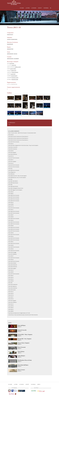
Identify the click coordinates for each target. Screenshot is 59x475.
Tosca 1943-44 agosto (12, 268)
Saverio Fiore (13, 74)
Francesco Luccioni (15, 77)
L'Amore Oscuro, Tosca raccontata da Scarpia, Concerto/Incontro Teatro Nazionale (23, 314)
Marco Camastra (15, 72)
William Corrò (13, 70)
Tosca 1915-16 (10, 298)
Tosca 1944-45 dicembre (12, 264)
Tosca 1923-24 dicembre (12, 288)
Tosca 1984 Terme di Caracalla (13, 198)
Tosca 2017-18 (10, 156)
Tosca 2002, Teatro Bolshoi (13, 181)
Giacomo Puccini (10, 34)
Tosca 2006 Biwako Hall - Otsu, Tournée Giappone (17, 177)
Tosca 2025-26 (10, 134)
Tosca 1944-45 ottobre (12, 263)
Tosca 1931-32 (10, 279)
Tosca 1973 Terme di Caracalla (13, 207)
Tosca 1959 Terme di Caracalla (13, 227)
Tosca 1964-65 (10, 216)
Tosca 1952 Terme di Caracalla (13, 239)
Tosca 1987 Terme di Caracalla (13, 197)
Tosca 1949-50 (10, 245)
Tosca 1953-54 (10, 236)
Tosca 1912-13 (10, 304)
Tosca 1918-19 (10, 293)
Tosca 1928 (10, 282)
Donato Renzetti (10, 44)
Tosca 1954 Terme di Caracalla (13, 234)
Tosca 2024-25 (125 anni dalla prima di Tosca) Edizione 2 (18, 138)
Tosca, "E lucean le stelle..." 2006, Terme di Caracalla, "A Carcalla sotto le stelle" (22, 132)
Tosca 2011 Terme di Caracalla (13, 166)
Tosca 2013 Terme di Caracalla (13, 165)
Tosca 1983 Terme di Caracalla (13, 200)
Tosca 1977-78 (10, 206)
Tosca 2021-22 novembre (12, 147)
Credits (38, 384)
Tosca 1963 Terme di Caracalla (13, 218)
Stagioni (19, 326)
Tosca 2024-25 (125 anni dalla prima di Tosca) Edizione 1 (18, 140)
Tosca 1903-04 (10, 307)
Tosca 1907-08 (10, 305)
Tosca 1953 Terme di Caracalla (13, 238)
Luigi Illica (9, 39)
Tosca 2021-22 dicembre (12, 149)
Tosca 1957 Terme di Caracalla (13, 231)
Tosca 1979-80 (10, 204)
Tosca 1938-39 (10, 272)
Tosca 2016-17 (10, 159)
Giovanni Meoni (13, 68)
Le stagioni (33, 7)
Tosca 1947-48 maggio (12, 252)
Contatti (40, 7)
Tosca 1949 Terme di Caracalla (13, 247)
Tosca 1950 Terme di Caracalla (13, 243)
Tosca (9, 124)
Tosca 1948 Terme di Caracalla (13, 250)
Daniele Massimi (14, 75)
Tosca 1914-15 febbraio (12, 302)
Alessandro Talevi (10, 48)
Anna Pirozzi (12, 63)
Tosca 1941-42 (10, 270)
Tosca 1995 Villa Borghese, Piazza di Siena (15, 188)
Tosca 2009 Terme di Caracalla (13, 170)
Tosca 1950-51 (10, 241)
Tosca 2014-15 (10, 163)
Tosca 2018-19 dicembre (12, 154)
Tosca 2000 (10, 184)
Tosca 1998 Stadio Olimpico (13, 186)
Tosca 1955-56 (10, 232)
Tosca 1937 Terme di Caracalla (13, 273)
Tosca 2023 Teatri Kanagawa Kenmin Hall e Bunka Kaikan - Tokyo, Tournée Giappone (23, 145)
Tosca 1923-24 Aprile (12, 289)
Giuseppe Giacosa (14, 39)
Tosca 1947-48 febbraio (12, 254)
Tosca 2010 (10, 168)
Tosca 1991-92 (10, 191)
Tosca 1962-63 (10, 220)
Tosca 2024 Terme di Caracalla (13, 141)
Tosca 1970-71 (10, 209)
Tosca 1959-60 (10, 225)
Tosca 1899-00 (10, 311)
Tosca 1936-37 (10, 275)
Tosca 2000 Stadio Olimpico (13, 182)
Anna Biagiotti (16, 58)
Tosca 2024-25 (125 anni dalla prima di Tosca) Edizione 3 (18, 136)
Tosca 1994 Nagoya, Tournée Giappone (15, 190)
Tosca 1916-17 (10, 297)
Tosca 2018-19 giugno (12, 152)
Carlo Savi (15, 53)
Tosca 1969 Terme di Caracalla (13, 211)
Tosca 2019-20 (10, 150)
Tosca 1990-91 (10, 193)
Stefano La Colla (18, 66)
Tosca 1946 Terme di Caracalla (13, 257)
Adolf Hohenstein (10, 53)
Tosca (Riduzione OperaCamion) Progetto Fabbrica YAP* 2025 (19, 313)
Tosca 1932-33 (10, 277)
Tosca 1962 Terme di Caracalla (13, 222)
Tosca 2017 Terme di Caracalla (13, 157)
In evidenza (46, 7)
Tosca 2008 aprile (11, 173)
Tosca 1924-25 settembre (12, 284)
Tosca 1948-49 (10, 248)
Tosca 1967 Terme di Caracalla (13, 213)
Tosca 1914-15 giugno (12, 300)
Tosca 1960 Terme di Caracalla (13, 223)
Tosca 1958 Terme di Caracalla (13, 229)
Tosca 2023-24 (10, 143)
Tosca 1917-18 (10, 295)
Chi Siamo (22, 7)
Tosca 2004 (10, 179)
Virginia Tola (14, 65)
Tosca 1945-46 (10, 259)
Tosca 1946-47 (10, 256)
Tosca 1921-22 (10, 291)
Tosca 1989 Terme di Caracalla (13, 195)
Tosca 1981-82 (10, 202)
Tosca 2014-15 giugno (12, 161)
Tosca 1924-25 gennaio (12, 286)
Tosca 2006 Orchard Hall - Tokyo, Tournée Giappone (17, 175)
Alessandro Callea (15, 79)
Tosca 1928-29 (10, 280)
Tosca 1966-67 (10, 214)
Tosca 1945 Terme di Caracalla (13, 261)
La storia (28, 7)
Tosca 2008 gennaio (11, 172)
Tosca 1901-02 (10, 309)
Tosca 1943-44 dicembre (12, 266)
